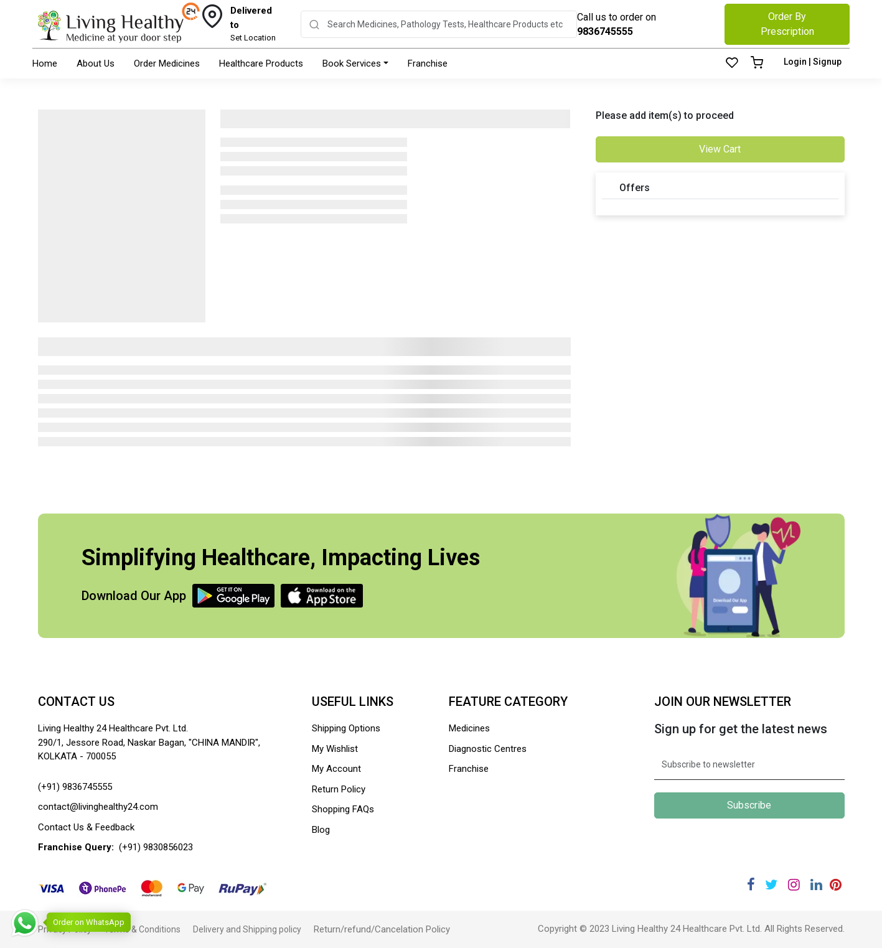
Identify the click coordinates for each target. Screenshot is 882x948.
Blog (321, 829)
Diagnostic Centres (488, 748)
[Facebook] (751, 885)
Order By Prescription (787, 24)
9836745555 (605, 31)
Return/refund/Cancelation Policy (382, 929)
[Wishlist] (732, 63)
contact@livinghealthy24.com (98, 806)
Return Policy (338, 789)
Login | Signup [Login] (813, 62)
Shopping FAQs (343, 809)
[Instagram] (794, 885)
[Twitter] (771, 885)
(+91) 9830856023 (156, 847)
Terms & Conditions (142, 929)
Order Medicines (167, 63)
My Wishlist (335, 748)
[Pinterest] (836, 885)
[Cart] (757, 63)
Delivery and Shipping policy (247, 929)
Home (44, 63)
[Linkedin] (816, 885)
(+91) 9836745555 (75, 786)
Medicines (469, 728)
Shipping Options (346, 728)
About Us (96, 63)
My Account (336, 768)
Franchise (428, 63)
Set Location (256, 23)
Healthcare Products (261, 63)
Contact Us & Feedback (86, 827)
